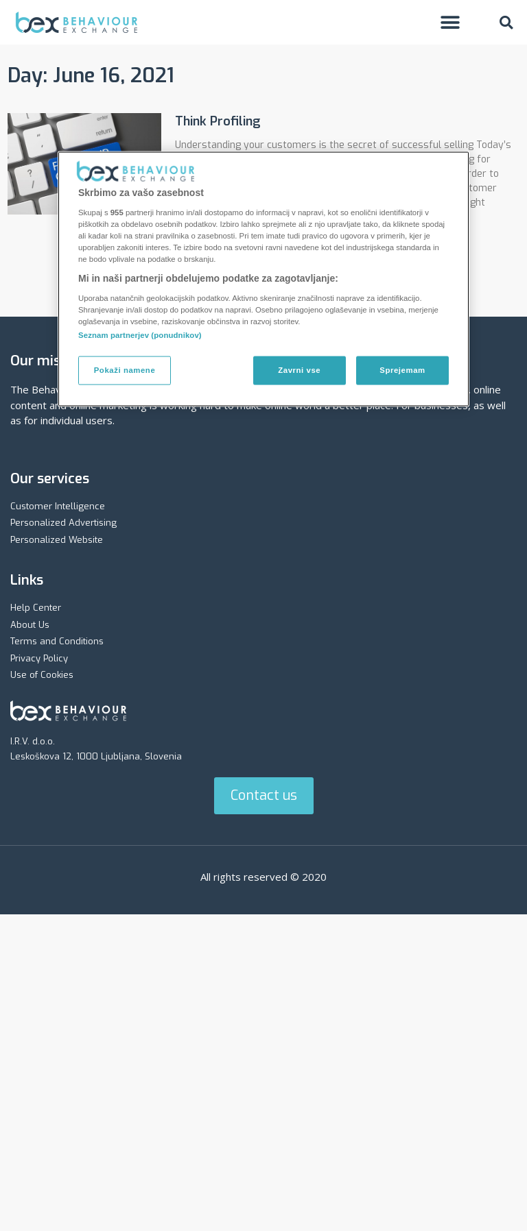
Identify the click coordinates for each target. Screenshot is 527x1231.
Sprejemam (402, 370)
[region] (263, 279)
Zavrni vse (299, 370)
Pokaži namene (125, 370)
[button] (449, 22)
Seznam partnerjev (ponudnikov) (140, 335)
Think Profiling (218, 121)
